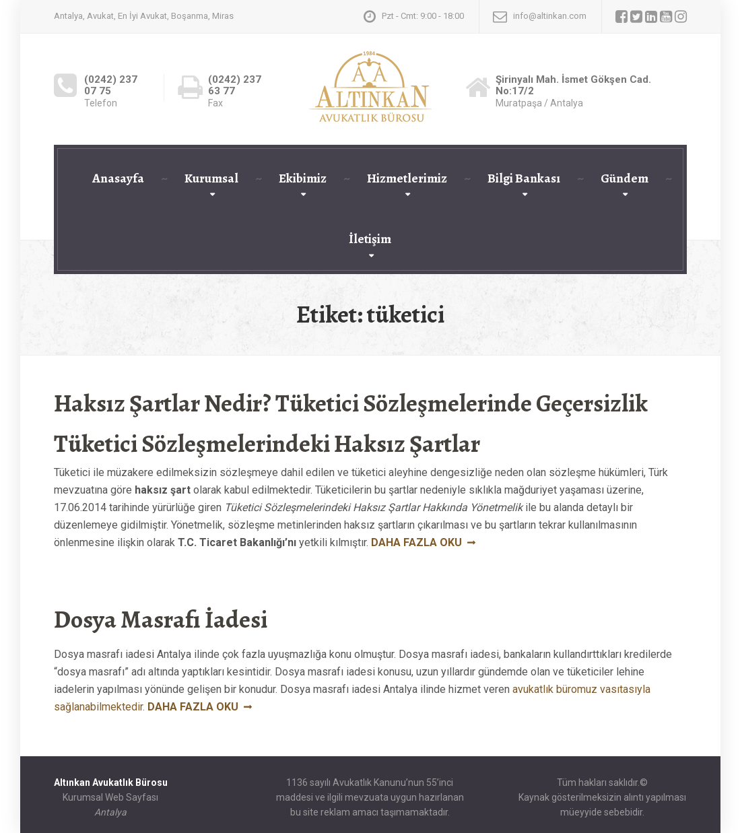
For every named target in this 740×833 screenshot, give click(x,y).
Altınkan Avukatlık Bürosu (111, 782)
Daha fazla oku (416, 542)
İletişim (370, 239)
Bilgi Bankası (523, 178)
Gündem (624, 178)
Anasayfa (118, 178)
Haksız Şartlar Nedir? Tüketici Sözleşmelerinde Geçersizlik (351, 403)
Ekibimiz (303, 178)
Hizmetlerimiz (407, 178)
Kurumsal (211, 178)
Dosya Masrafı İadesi (160, 619)
